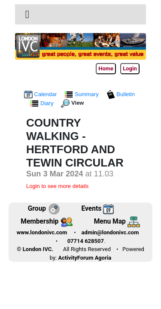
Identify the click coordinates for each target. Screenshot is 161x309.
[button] (27, 14)
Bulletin (120, 94)
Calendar (41, 94)
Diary (42, 103)
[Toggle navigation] (27, 14)
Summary (82, 94)
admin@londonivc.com (110, 232)
